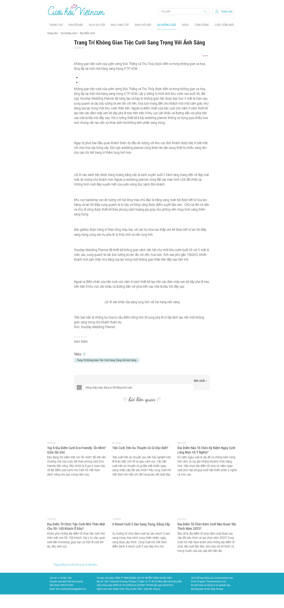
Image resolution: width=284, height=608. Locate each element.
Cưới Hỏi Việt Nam (76, 10)
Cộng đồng (202, 25)
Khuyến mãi (76, 25)
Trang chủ (56, 25)
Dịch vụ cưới (97, 25)
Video (185, 25)
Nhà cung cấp (120, 25)
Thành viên (226, 11)
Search (182, 11)
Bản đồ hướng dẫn (172, 581)
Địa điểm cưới (87, 33)
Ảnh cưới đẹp (143, 25)
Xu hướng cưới (166, 25)
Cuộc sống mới (224, 25)
